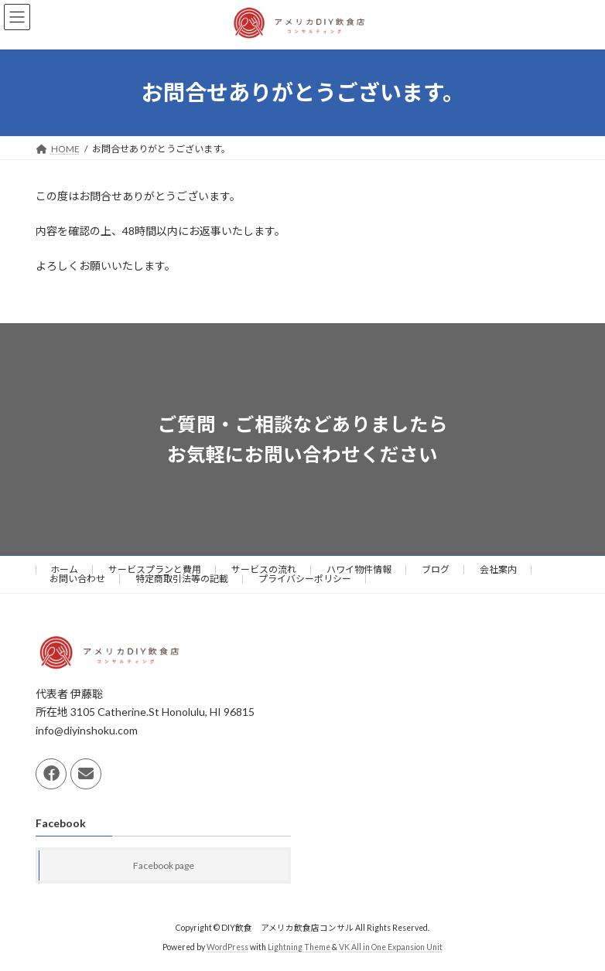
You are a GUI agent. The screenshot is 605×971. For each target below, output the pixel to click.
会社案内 (498, 569)
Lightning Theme (299, 947)
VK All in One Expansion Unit (391, 947)
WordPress (227, 947)
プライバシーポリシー (304, 578)
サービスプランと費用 (154, 569)
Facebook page (163, 865)
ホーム (64, 569)
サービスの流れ (263, 569)
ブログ (435, 569)
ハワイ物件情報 (358, 569)
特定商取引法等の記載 (181, 578)
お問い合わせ (77, 578)
